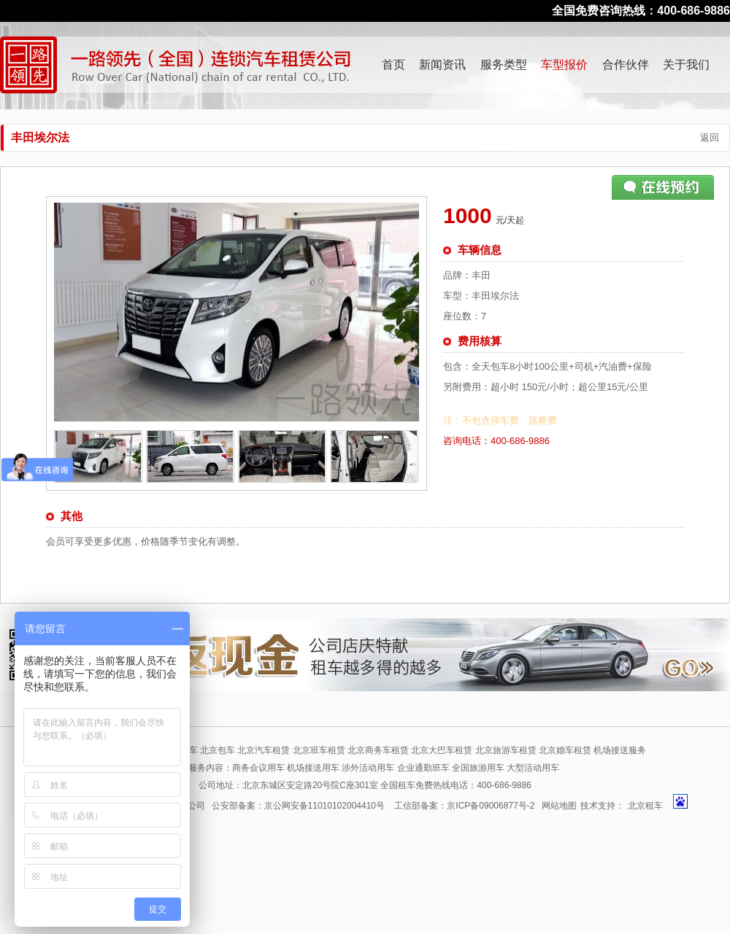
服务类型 (503, 64)
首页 (393, 64)
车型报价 (564, 64)
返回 (709, 137)
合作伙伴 (625, 64)
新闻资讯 (442, 64)
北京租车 (645, 806)
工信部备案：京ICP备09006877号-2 (464, 806)
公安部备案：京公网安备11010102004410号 (298, 806)
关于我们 (686, 64)
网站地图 (559, 806)
